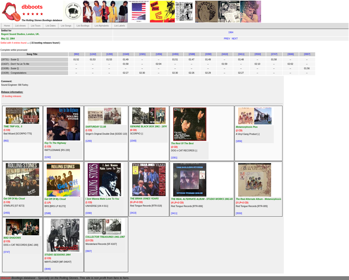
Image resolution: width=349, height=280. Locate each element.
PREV (227, 38)
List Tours (36, 25)
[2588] (192, 54)
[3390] (208, 54)
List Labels (119, 25)
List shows (20, 25)
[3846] (291, 54)
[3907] (307, 54)
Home (7, 25)
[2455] (175, 54)
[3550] (258, 54)
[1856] (159, 54)
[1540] (126, 54)
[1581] (142, 54)
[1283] (109, 54)
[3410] (225, 54)
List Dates (50, 25)
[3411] (241, 54)
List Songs (66, 25)
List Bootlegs (83, 25)
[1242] (93, 54)
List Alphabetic (102, 25)
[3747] (274, 54)
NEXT (235, 38)
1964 (230, 32)
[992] (76, 54)
